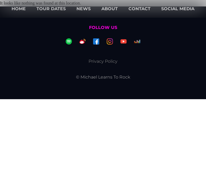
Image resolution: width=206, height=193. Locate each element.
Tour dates (51, 8)
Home (19, 8)
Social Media (177, 8)
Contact (139, 8)
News (83, 8)
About (109, 8)
